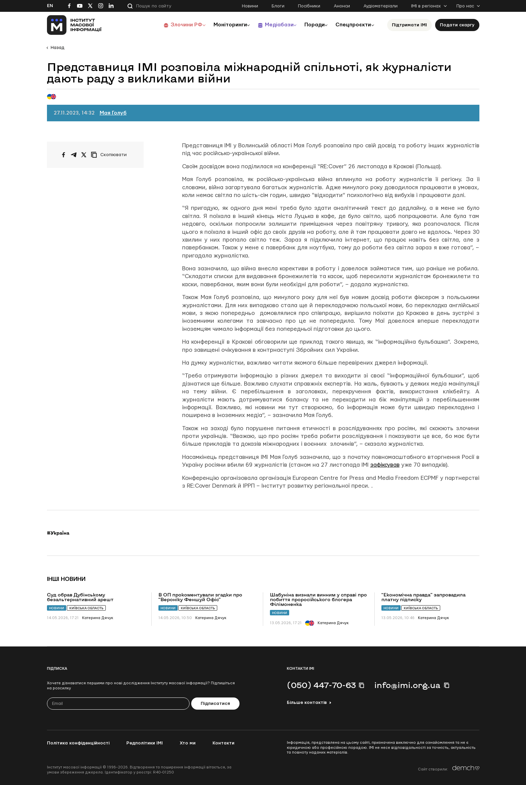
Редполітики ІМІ (144, 743)
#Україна (58, 533)
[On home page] (74, 25)
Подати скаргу (457, 25)
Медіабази (273, 24)
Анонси (342, 6)
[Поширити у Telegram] (74, 155)
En (50, 5)
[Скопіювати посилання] (110, 155)
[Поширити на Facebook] (63, 155)
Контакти (223, 743)
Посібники (309, 6)
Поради (311, 24)
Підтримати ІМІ (409, 25)
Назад (57, 47)
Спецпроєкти (352, 24)
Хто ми (188, 743)
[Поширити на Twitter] (84, 155)
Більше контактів (307, 702)
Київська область (86, 608)
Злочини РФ (177, 24)
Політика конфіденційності (78, 743)
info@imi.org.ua (407, 685)
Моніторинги (222, 24)
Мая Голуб (113, 113)
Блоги (278, 6)
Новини (250, 6)
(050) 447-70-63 (321, 685)
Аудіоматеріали (381, 6)
